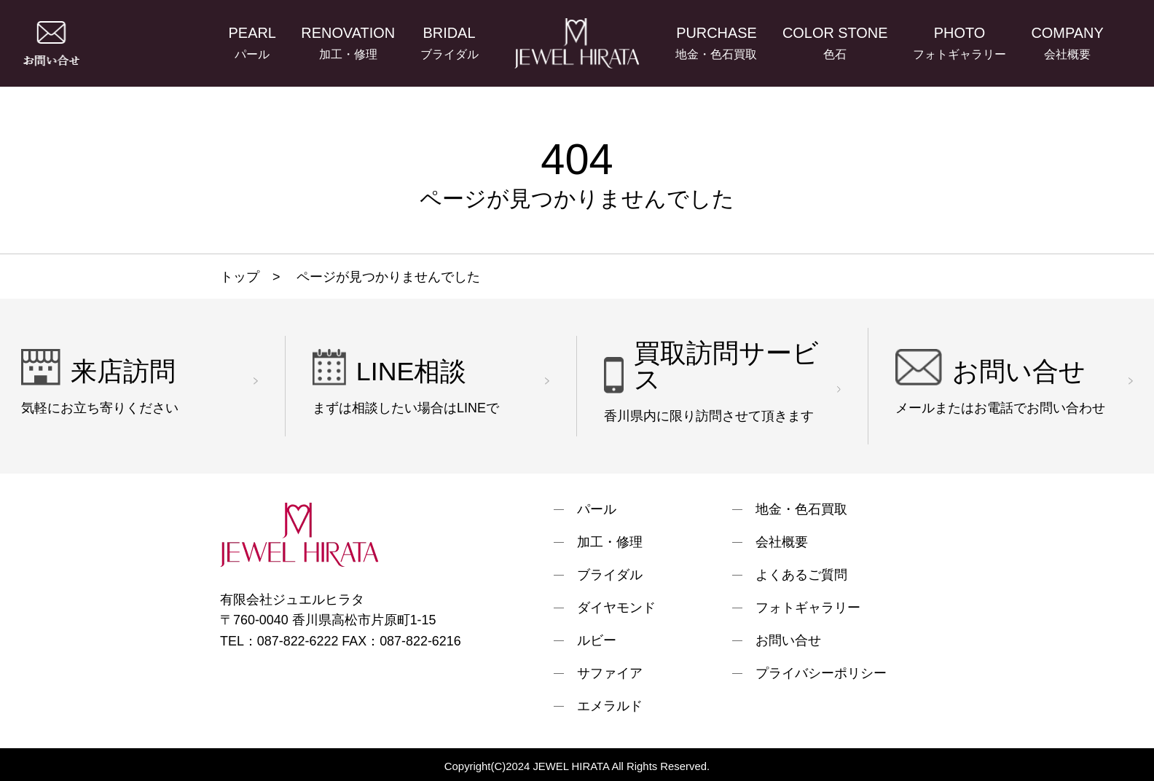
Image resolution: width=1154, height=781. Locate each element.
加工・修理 (610, 542)
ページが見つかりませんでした (386, 277)
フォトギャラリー (807, 607)
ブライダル (610, 574)
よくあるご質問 (801, 574)
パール (596, 509)
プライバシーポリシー (821, 673)
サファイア (610, 673)
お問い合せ (788, 640)
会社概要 (781, 542)
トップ (239, 277)
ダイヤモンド (616, 607)
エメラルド (610, 706)
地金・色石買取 (801, 509)
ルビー (596, 640)
